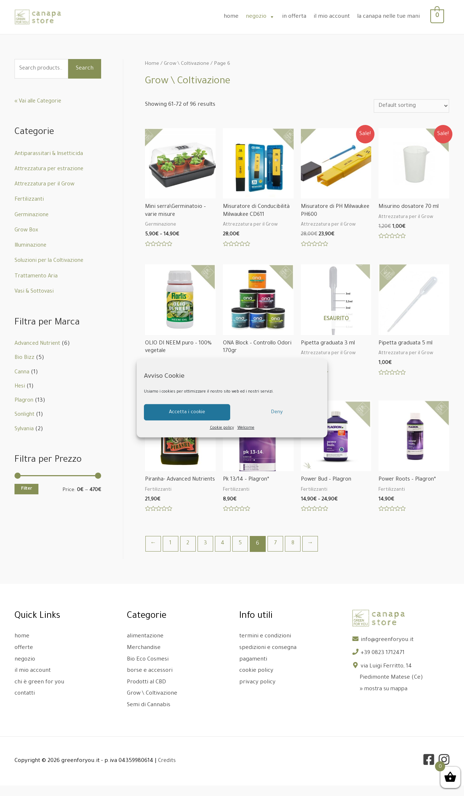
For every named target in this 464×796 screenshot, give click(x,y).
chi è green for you (39, 693)
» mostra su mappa (385, 700)
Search (85, 69)
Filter (26, 488)
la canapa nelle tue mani (392, 17)
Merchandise (144, 658)
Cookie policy (222, 428)
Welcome (245, 428)
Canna (22, 372)
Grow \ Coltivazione (187, 64)
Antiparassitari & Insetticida (50, 154)
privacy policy (257, 693)
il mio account (336, 17)
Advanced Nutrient (39, 344)
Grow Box (26, 230)
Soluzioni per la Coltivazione (50, 261)
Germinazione (32, 215)
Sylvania (24, 429)
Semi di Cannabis (148, 716)
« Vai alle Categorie (38, 102)
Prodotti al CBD (146, 693)
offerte (23, 658)
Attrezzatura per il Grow (46, 184)
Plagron (24, 401)
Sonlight (25, 415)
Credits (167, 771)
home (235, 17)
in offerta (298, 17)
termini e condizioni (265, 647)
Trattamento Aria (37, 276)
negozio (264, 17)
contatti (24, 704)
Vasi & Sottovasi (34, 292)
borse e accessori (150, 681)
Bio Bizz (24, 358)
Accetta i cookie (187, 412)
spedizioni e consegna (268, 658)
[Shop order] (409, 106)
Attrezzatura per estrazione (51, 169)
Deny (277, 412)
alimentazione (145, 647)
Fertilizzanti (29, 200)
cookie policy (256, 681)
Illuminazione (31, 246)
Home (152, 64)
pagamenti (253, 670)
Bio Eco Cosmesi (148, 670)
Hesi (20, 387)
